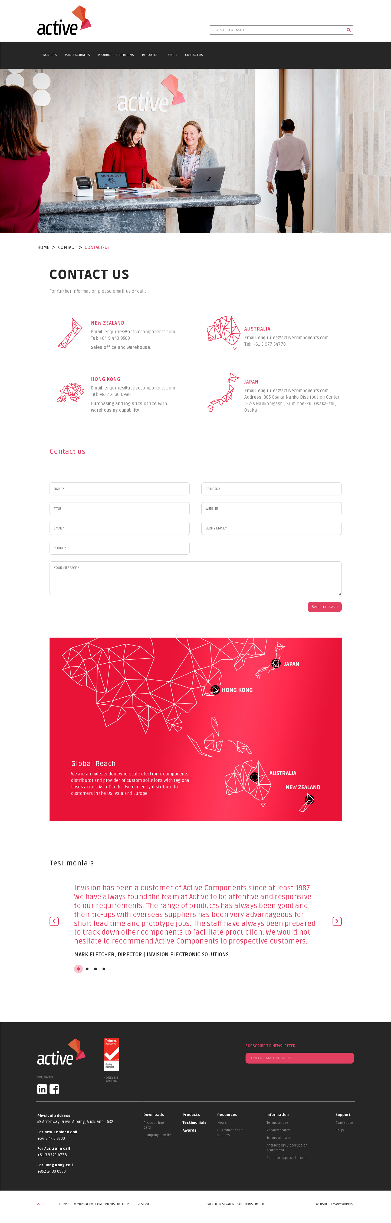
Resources (151, 55)
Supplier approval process (289, 1158)
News (222, 1123)
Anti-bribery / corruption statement (287, 1147)
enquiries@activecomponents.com (139, 332)
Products (49, 55)
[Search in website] (276, 30)
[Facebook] (54, 1089)
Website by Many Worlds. (335, 1204)
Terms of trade (279, 1138)
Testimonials (194, 1123)
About (172, 55)
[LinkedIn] (42, 1089)
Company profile (157, 1135)
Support (343, 1115)
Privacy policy (278, 1130)
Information (278, 1115)
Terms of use (278, 1123)
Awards (189, 1130)
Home (43, 247)
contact (67, 247)
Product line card (153, 1125)
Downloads (153, 1115)
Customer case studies (230, 1132)
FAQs (340, 1130)
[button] (54, 924)
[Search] (349, 30)
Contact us (345, 1123)
